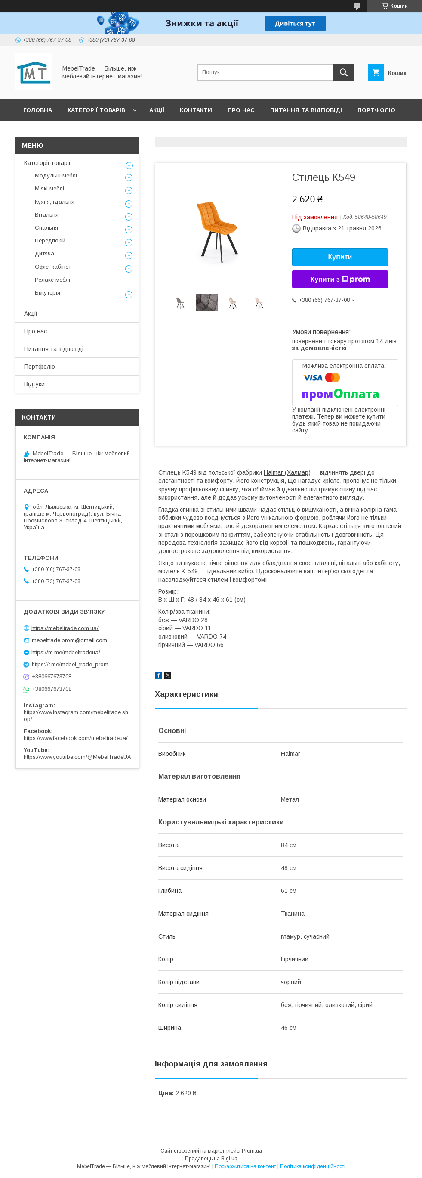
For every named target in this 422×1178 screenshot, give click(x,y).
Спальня (46, 227)
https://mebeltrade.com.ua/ (65, 628)
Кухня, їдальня (54, 202)
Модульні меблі (56, 175)
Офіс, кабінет (53, 267)
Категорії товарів (96, 110)
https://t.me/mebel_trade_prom (70, 664)
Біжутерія (47, 292)
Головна (37, 110)
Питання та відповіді (306, 110)
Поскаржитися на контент (245, 1166)
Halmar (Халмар (286, 472)
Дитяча (44, 253)
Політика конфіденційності (312, 1166)
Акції (156, 110)
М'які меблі (49, 188)
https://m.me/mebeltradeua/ (65, 652)
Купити (340, 257)
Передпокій (50, 240)
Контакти (196, 110)
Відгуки (35, 132)
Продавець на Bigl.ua (211, 1159)
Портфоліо (376, 110)
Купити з (340, 279)
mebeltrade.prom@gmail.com (69, 640)
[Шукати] (343, 72)
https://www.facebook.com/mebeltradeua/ (76, 738)
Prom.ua (252, 1151)
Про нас (241, 110)
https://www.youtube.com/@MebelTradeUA (77, 757)
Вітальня (47, 214)
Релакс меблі (52, 280)
